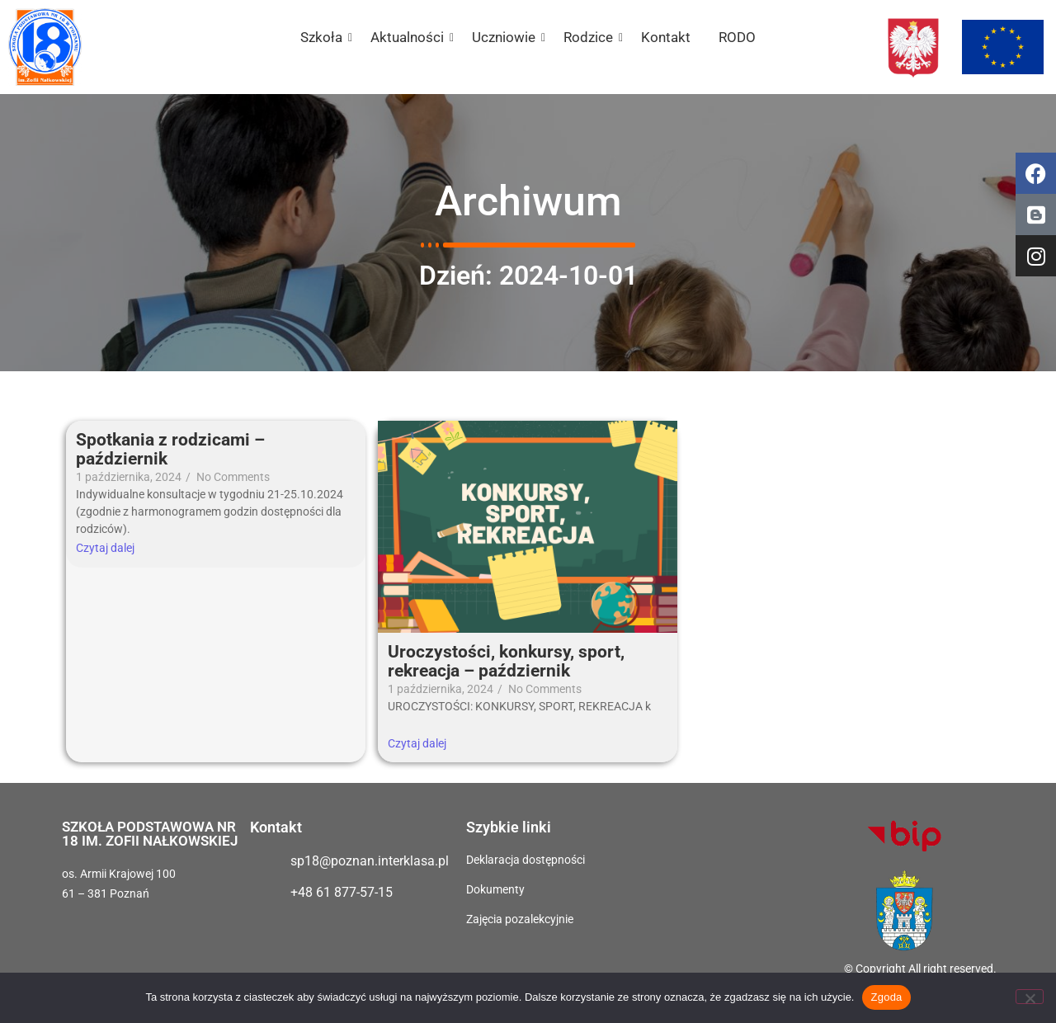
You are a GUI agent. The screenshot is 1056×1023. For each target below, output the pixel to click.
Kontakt (666, 37)
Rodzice (591, 37)
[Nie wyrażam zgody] (1030, 996)
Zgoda (886, 997)
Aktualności (410, 37)
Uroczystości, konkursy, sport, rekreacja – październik (506, 662)
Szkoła (324, 37)
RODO (737, 37)
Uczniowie (506, 37)
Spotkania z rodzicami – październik (170, 450)
